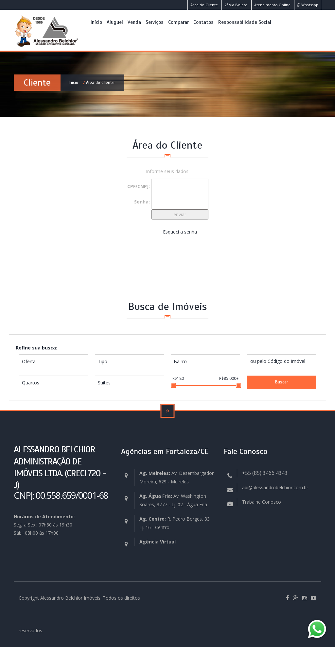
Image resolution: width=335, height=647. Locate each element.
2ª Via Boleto (236, 4)
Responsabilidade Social (244, 22)
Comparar (178, 22)
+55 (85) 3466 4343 (265, 473)
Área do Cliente (204, 4)
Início (96, 22)
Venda (134, 22)
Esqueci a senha (180, 232)
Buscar (281, 382)
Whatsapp (307, 4)
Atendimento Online (272, 4)
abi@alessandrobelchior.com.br (275, 487)
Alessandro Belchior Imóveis (70, 598)
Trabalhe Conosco (261, 502)
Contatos (203, 22)
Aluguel (115, 22)
